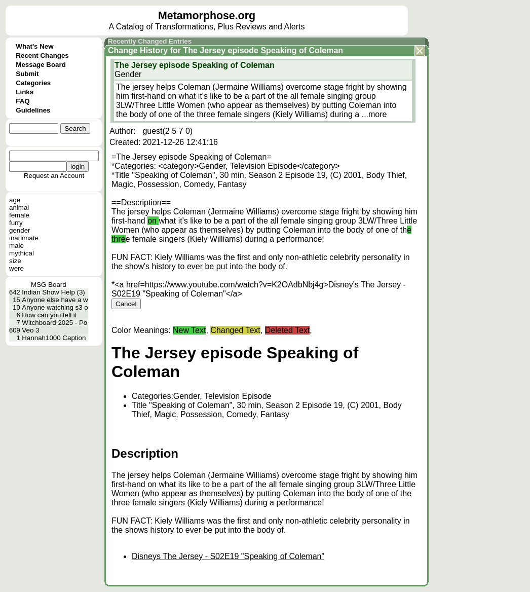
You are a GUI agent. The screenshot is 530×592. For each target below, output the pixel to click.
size (15, 261)
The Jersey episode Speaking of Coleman (263, 50)
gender (19, 230)
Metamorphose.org (206, 16)
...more (374, 114)
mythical (21, 253)
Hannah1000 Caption (54, 338)
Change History (138, 50)
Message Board (41, 64)
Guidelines (33, 110)
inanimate (24, 238)
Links (24, 92)
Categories (33, 83)
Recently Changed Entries (150, 41)
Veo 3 (30, 330)
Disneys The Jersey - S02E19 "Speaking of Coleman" (228, 556)
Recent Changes (42, 55)
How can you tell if (49, 315)
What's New (34, 46)
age (14, 200)
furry (16, 223)
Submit (27, 74)
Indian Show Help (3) (53, 292)
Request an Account (54, 175)
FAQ (22, 101)
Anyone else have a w (55, 300)
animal (19, 207)
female (19, 215)
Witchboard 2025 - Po (54, 322)
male (16, 245)
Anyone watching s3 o (55, 307)
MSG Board (48, 284)
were (16, 268)
